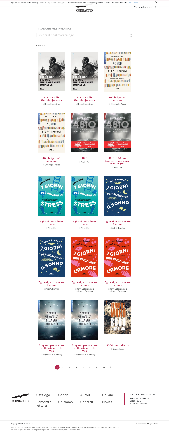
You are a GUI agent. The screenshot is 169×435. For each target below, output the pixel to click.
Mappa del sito (152, 424)
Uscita (38, 46)
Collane (108, 395)
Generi (63, 395)
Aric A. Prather (118, 228)
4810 (84, 158)
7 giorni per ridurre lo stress (52, 223)
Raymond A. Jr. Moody (52, 354)
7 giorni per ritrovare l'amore (84, 283)
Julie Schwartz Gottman (85, 290)
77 (104, 367)
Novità (107, 402)
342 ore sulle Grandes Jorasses (51, 99)
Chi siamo (65, 402)
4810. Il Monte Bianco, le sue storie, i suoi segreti (117, 161)
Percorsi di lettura (44, 403)
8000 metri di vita (117, 345)
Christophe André (118, 104)
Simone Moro (118, 349)
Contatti (86, 402)
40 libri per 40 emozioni (117, 99)
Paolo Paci (85, 162)
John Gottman (83, 289)
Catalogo (43, 395)
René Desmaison (52, 104)
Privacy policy (141, 424)
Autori (85, 395)
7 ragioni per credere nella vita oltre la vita (52, 348)
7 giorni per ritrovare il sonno (117, 223)
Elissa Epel (52, 228)
